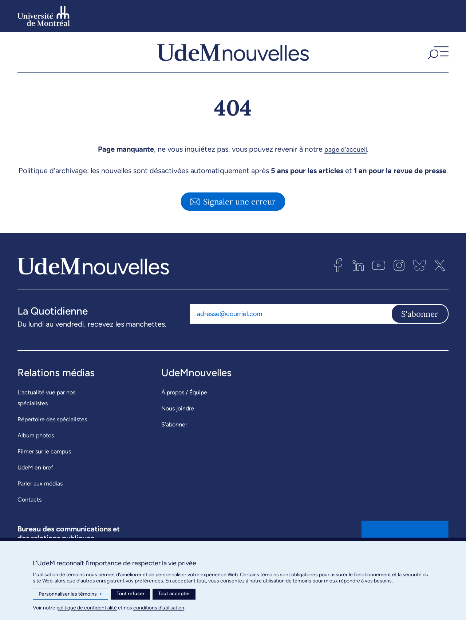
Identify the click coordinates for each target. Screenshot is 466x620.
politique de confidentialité (86, 608)
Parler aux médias (40, 495)
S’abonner (174, 436)
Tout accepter (174, 593)
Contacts (29, 511)
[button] (437, 58)
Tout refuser (130, 593)
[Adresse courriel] (290, 325)
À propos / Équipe (184, 404)
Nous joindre (177, 420)
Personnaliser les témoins (70, 594)
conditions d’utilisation (158, 608)
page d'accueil (345, 161)
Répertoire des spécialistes (52, 431)
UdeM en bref (35, 479)
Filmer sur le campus (44, 463)
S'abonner (419, 325)
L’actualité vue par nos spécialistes (46, 410)
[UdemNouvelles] (233, 58)
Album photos (35, 447)
